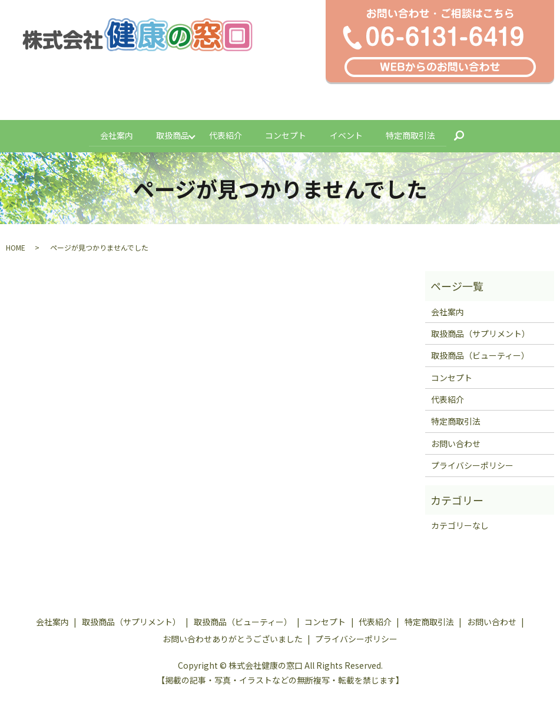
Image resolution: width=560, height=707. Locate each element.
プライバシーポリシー (472, 463)
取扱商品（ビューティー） (480, 353)
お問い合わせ (456, 442)
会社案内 (113, 134)
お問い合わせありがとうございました (233, 637)
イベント (348, 134)
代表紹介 (224, 134)
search (469, 135)
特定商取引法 (414, 134)
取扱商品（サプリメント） (480, 332)
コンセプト (286, 134)
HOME (15, 246)
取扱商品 (170, 134)
